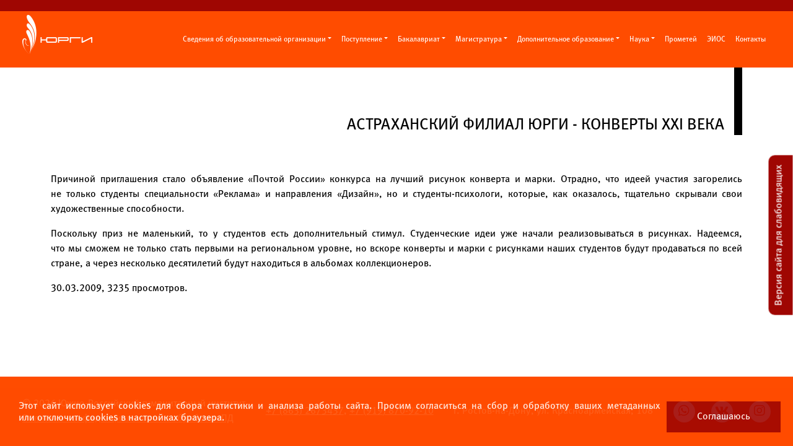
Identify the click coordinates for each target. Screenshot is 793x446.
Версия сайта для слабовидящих (779, 235)
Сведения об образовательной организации (254, 39)
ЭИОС (716, 39)
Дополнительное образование (565, 39)
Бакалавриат (419, 39)
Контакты (750, 39)
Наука (639, 39)
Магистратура (478, 39)
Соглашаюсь (723, 416)
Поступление (361, 39)
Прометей (681, 39)
